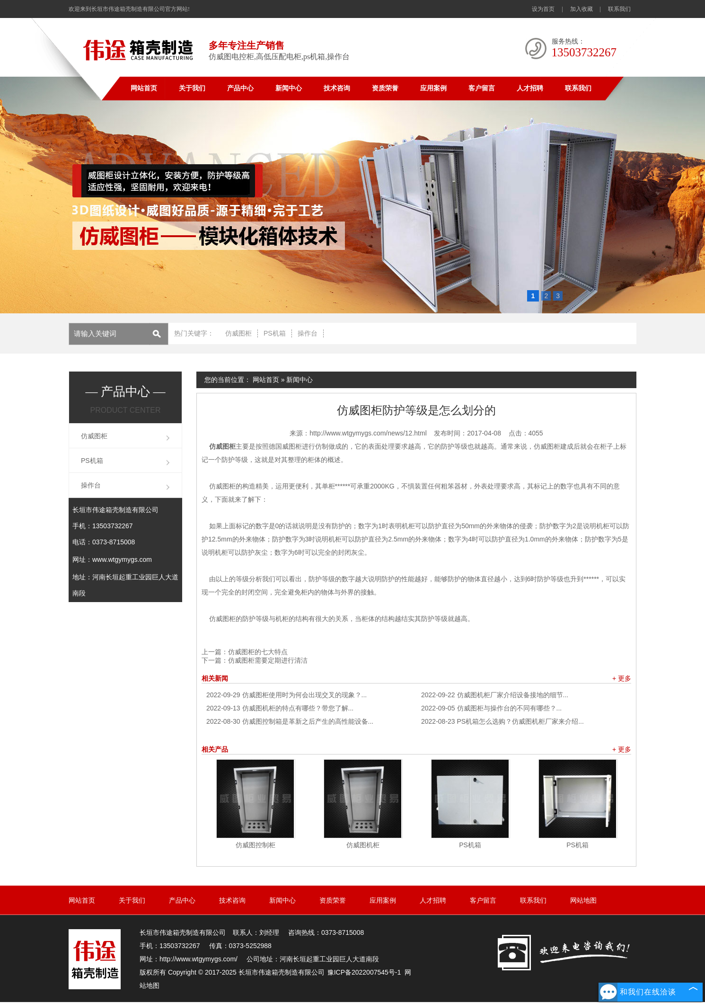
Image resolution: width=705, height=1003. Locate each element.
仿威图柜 (238, 333)
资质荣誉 (385, 88)
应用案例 (433, 88)
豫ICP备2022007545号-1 (364, 972)
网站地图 (583, 900)
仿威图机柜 (362, 845)
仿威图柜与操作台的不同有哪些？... (491, 708)
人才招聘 (530, 88)
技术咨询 (337, 88)
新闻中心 (288, 88)
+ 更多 (621, 678)
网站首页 (144, 88)
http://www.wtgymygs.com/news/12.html (367, 433)
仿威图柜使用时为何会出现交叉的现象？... (286, 695)
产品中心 (240, 88)
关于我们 (192, 88)
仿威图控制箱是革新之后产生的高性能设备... (289, 721)
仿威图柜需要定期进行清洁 (268, 660)
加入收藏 (581, 9)
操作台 (307, 333)
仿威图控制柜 (255, 845)
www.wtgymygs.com (122, 559)
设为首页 (543, 9)
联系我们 (619, 9)
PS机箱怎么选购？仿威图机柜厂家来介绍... (502, 721)
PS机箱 (275, 333)
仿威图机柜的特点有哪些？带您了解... (279, 708)
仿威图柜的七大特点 (258, 652)
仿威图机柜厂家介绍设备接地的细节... (494, 695)
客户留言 (481, 88)
